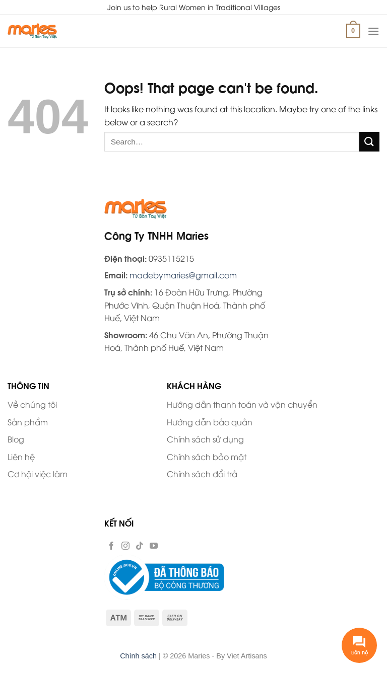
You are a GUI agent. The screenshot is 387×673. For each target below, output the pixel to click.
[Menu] (373, 31)
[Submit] (369, 142)
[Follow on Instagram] (125, 545)
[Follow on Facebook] (111, 545)
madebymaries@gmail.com (183, 274)
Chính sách (138, 656)
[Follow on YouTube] (154, 545)
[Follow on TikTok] (140, 545)
